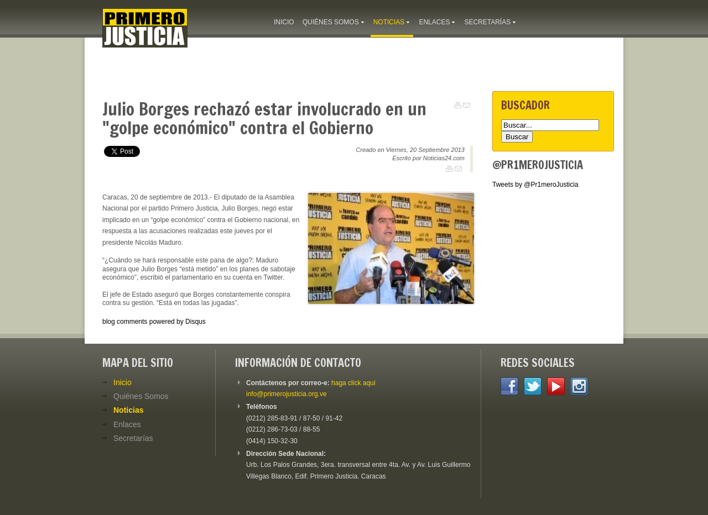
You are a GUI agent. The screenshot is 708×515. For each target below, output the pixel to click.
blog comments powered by (154, 321)
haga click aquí (353, 383)
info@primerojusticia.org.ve (286, 394)
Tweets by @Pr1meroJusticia (535, 184)
